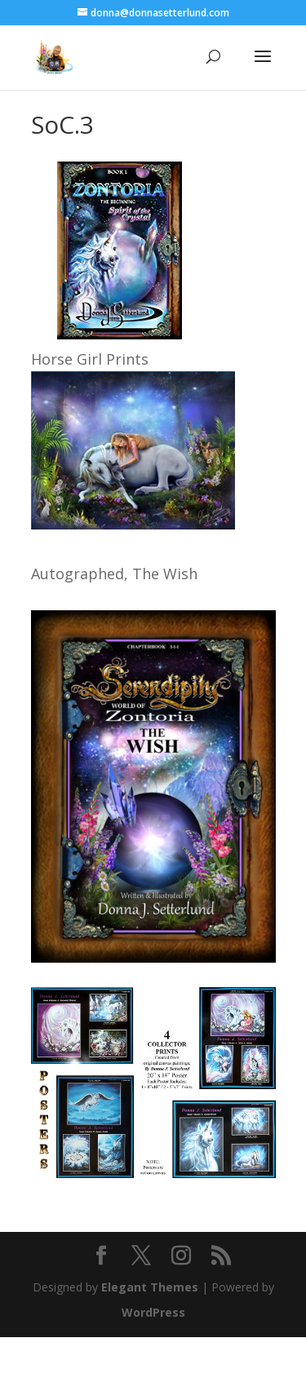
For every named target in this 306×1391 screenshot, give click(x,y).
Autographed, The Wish (114, 573)
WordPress (153, 1312)
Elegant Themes (149, 1287)
